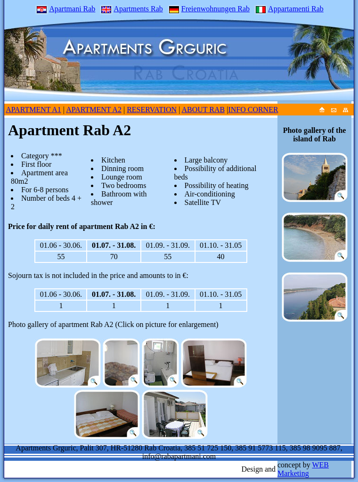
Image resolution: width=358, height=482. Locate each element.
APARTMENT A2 (94, 110)
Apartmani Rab (65, 9)
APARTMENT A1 (33, 110)
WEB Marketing (303, 469)
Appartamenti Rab (289, 9)
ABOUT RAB (203, 110)
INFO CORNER (253, 110)
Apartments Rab (131, 9)
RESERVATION (152, 110)
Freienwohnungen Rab (209, 9)
